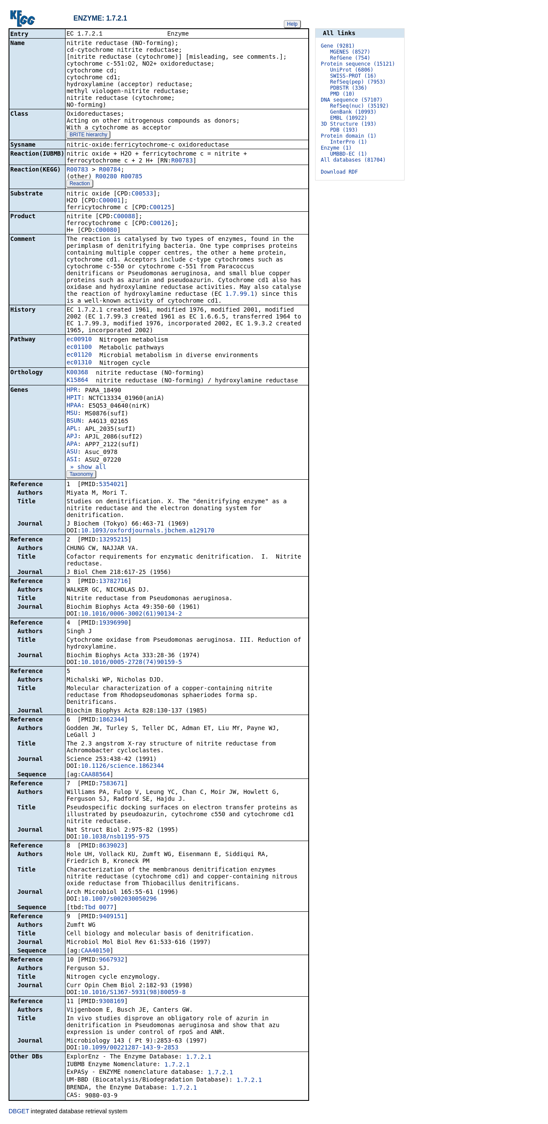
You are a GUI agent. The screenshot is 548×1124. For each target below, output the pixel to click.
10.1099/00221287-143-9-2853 (130, 1048)
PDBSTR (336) (348, 88)
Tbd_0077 (99, 908)
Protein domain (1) (348, 136)
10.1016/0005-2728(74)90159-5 (131, 662)
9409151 (111, 917)
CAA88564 (95, 775)
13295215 (113, 540)
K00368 (77, 373)
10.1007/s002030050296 (119, 899)
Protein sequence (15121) (358, 64)
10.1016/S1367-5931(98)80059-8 (133, 992)
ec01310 (79, 363)
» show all (86, 467)
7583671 (111, 784)
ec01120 (79, 355)
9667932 (111, 960)
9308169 (111, 1001)
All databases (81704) (353, 160)
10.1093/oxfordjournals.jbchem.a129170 (147, 531)
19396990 (113, 623)
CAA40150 (95, 951)
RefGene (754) (350, 58)
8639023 (111, 846)
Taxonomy (81, 475)
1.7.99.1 (239, 294)
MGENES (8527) (350, 52)
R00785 (132, 177)
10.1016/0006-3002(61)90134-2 (131, 614)
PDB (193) (344, 130)
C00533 (142, 194)
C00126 (160, 223)
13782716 (113, 581)
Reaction (79, 184)
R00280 (106, 177)
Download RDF (339, 172)
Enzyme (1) (336, 148)
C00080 (106, 230)
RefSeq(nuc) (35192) (359, 106)
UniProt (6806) (351, 70)
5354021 (111, 484)
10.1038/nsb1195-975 (115, 837)
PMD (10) (342, 94)
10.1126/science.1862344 (122, 766)
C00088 (124, 216)
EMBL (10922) (348, 118)
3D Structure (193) (348, 124)
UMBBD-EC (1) (348, 154)
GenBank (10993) (353, 112)
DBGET (19, 1112)
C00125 (160, 207)
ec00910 (79, 340)
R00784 (110, 170)
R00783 (182, 161)
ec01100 (79, 347)
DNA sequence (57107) (352, 100)
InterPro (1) (348, 142)
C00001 (110, 201)
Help (292, 24)
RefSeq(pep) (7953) (358, 82)
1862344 (111, 720)
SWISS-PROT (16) (353, 76)
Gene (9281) (337, 46)
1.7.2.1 (198, 1057)
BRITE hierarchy (88, 135)
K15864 (77, 380)
